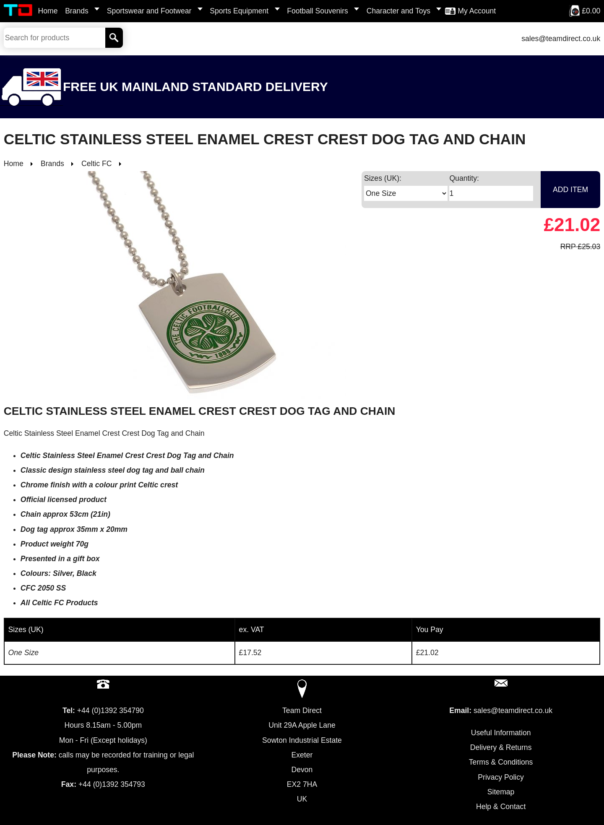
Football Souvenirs (317, 11)
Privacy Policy (501, 777)
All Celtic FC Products (59, 603)
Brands (77, 11)
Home (48, 11)
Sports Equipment (239, 11)
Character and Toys (398, 11)
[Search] (114, 38)
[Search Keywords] (54, 38)
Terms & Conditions (501, 762)
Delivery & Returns (501, 747)
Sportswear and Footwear (149, 11)
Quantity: (464, 178)
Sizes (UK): (382, 178)
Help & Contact (501, 806)
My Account (477, 11)
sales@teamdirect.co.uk (560, 38)
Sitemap (501, 792)
